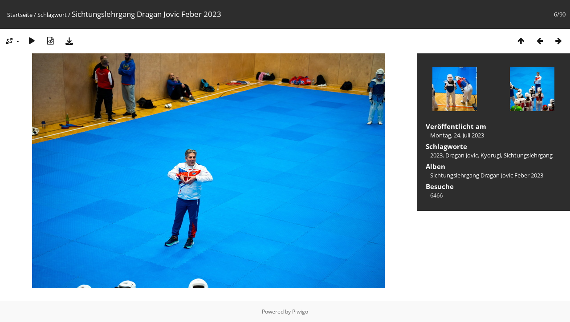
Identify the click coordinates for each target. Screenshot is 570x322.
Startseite (20, 15)
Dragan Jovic (461, 155)
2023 (436, 155)
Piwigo (300, 311)
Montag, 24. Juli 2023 (457, 135)
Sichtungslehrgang (528, 155)
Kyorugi (490, 155)
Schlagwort (52, 15)
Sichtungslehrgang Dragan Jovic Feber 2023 (486, 175)
